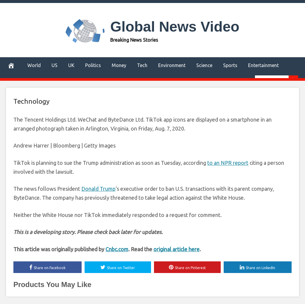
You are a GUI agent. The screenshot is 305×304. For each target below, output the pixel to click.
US (54, 65)
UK (71, 65)
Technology (31, 101)
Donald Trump (98, 189)
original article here (176, 249)
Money (119, 65)
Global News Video (174, 26)
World (34, 65)
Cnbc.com (116, 249)
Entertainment (263, 65)
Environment (172, 65)
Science (204, 65)
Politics (93, 65)
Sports (230, 65)
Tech (142, 65)
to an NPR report (227, 163)
